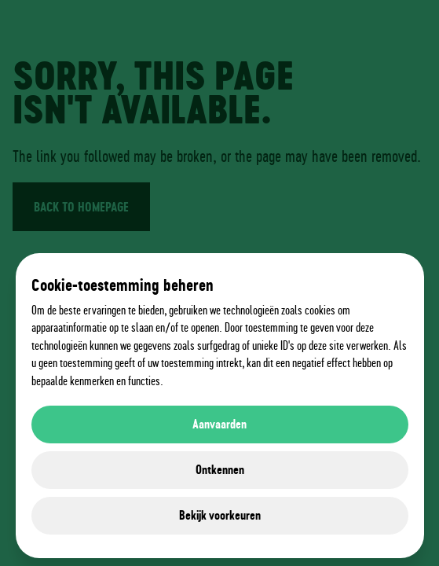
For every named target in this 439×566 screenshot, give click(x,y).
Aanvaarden (219, 424)
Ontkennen (220, 469)
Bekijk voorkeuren (220, 515)
